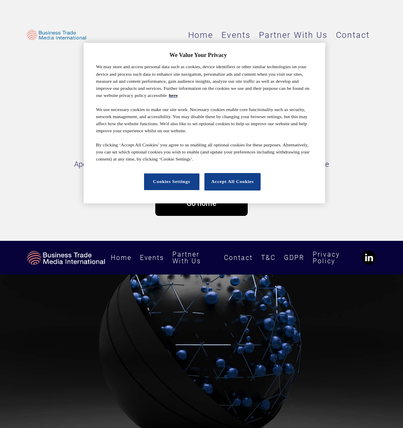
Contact (353, 35)
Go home (201, 203)
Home (201, 35)
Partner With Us (293, 35)
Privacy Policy (326, 257)
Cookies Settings (171, 181)
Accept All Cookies (232, 181)
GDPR (294, 258)
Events (236, 35)
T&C (268, 258)
